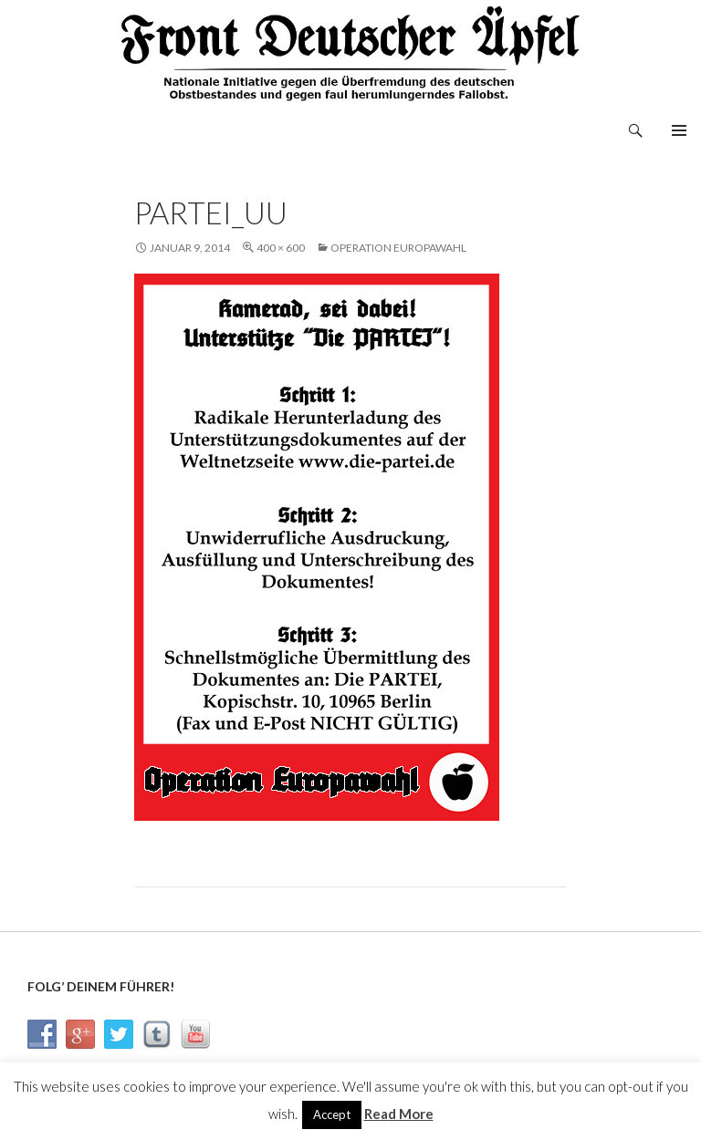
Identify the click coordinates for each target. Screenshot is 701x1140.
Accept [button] (331, 1114)
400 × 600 (280, 247)
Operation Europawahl (398, 247)
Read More (399, 1113)
